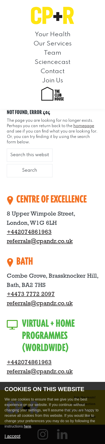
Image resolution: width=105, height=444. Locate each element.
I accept (12, 436)
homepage (83, 126)
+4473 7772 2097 (31, 294)
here (27, 426)
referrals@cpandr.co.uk (40, 242)
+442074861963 (29, 232)
